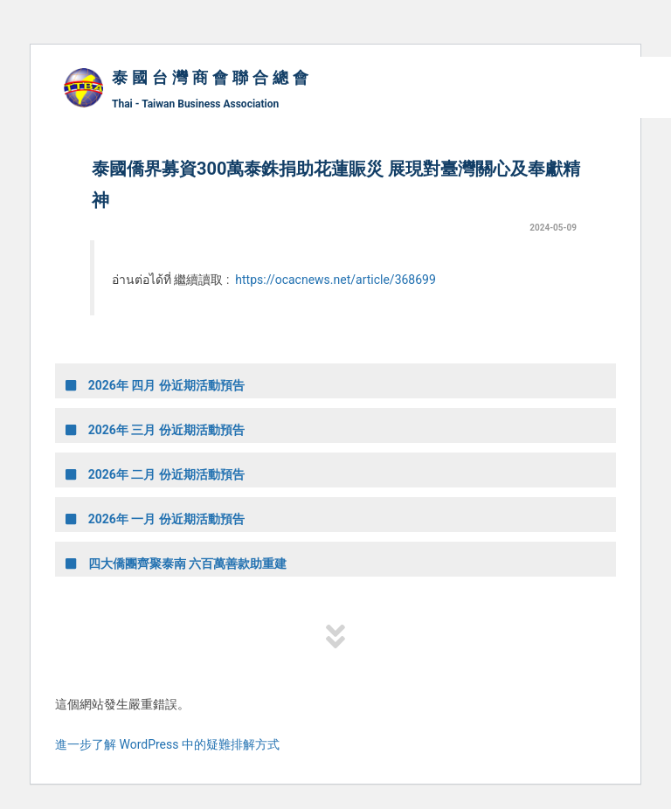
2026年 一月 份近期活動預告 (155, 519)
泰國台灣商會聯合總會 (212, 77)
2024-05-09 (553, 227)
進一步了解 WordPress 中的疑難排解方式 (167, 744)
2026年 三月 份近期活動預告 (155, 430)
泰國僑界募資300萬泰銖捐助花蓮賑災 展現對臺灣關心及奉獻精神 (336, 184)
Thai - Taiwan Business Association (195, 104)
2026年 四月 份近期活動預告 (155, 385)
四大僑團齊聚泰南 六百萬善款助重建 (176, 563)
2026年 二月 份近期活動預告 (155, 474)
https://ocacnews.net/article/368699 (335, 280)
